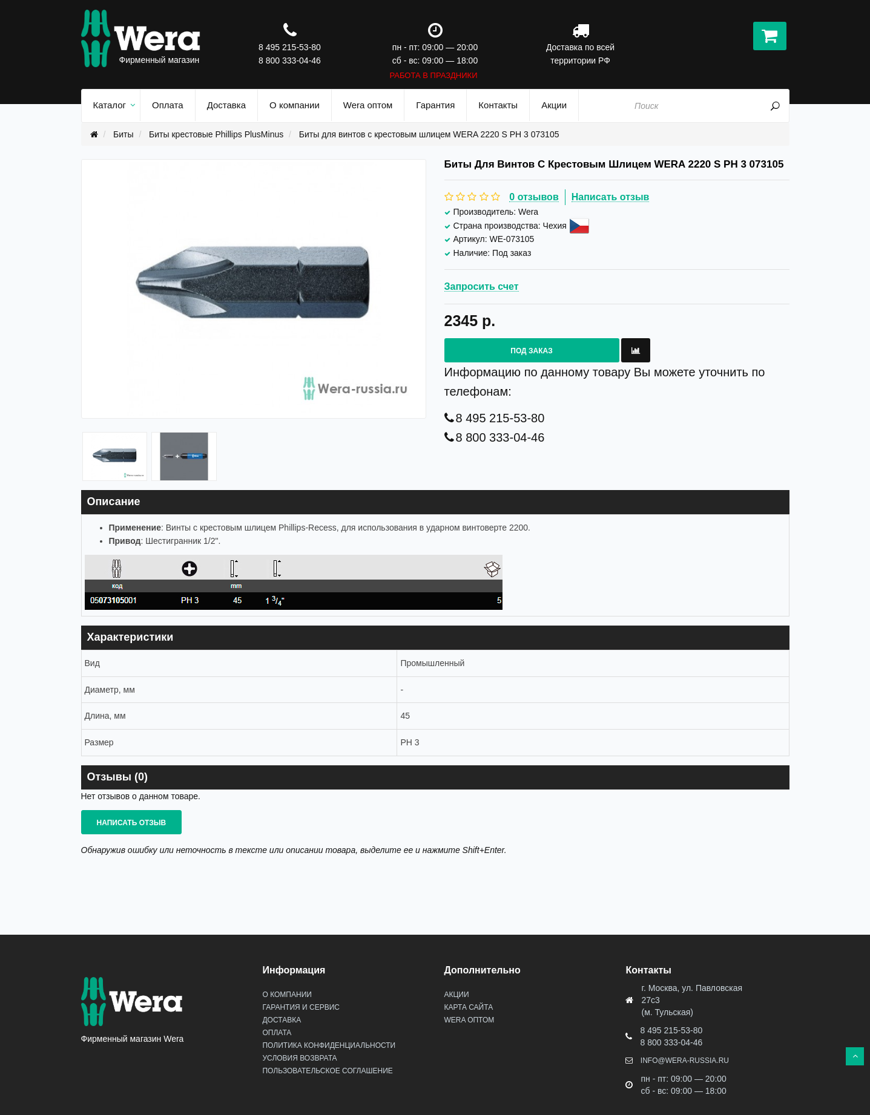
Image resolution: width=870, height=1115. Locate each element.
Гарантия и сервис (300, 1007)
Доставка (281, 1020)
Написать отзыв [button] (131, 823)
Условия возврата (299, 1058)
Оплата (276, 1032)
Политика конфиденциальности (328, 1045)
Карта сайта (468, 1007)
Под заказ (531, 351)
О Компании (286, 994)
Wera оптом (469, 1020)
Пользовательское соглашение (327, 1071)
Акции (456, 994)
